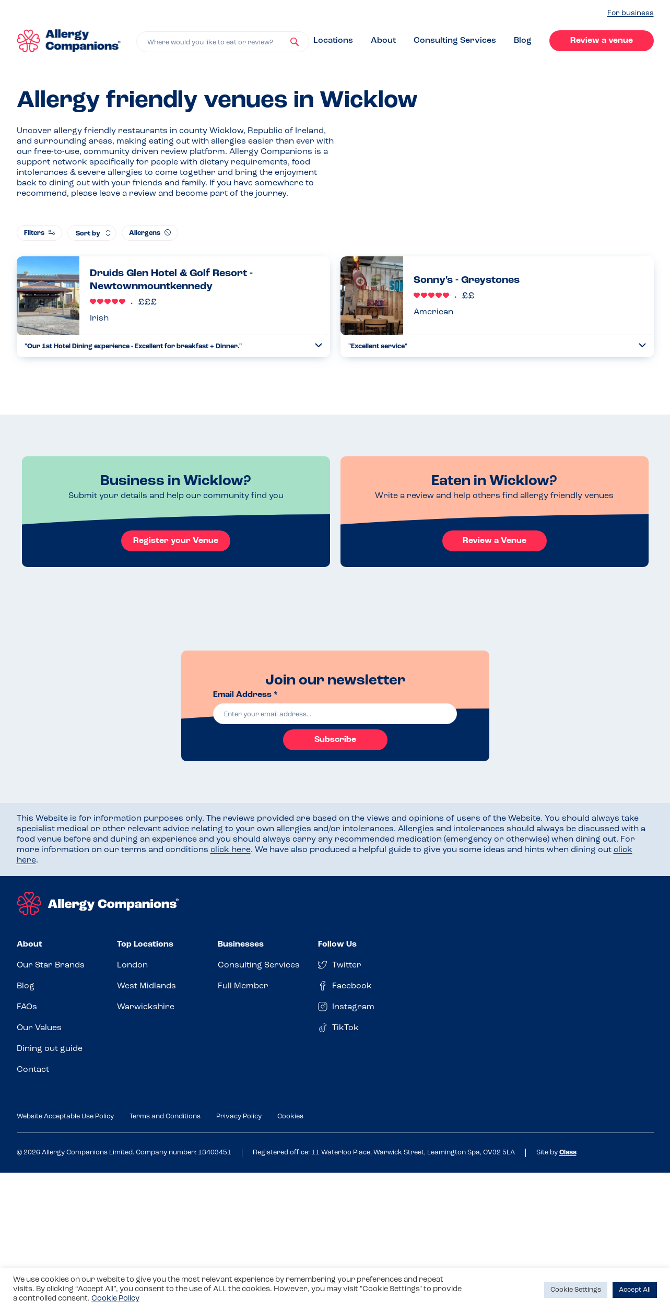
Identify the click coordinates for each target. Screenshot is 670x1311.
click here (230, 850)
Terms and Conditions (165, 1116)
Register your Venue (175, 541)
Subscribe (335, 740)
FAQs (27, 1007)
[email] (335, 713)
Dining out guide (50, 1049)
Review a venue (601, 41)
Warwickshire (145, 1007)
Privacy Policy (239, 1116)
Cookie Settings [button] (575, 1289)
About (383, 41)
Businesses (241, 944)
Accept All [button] (635, 1289)
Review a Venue (494, 541)
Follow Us (337, 944)
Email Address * (245, 695)
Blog (523, 41)
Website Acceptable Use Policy (65, 1116)
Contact (33, 1070)
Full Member (243, 986)
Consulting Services (455, 41)
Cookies (290, 1116)
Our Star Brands (51, 965)
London (132, 965)
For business (630, 13)
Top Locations (145, 944)
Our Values (39, 1028)
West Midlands (146, 986)
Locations (333, 41)
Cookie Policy (115, 1299)
